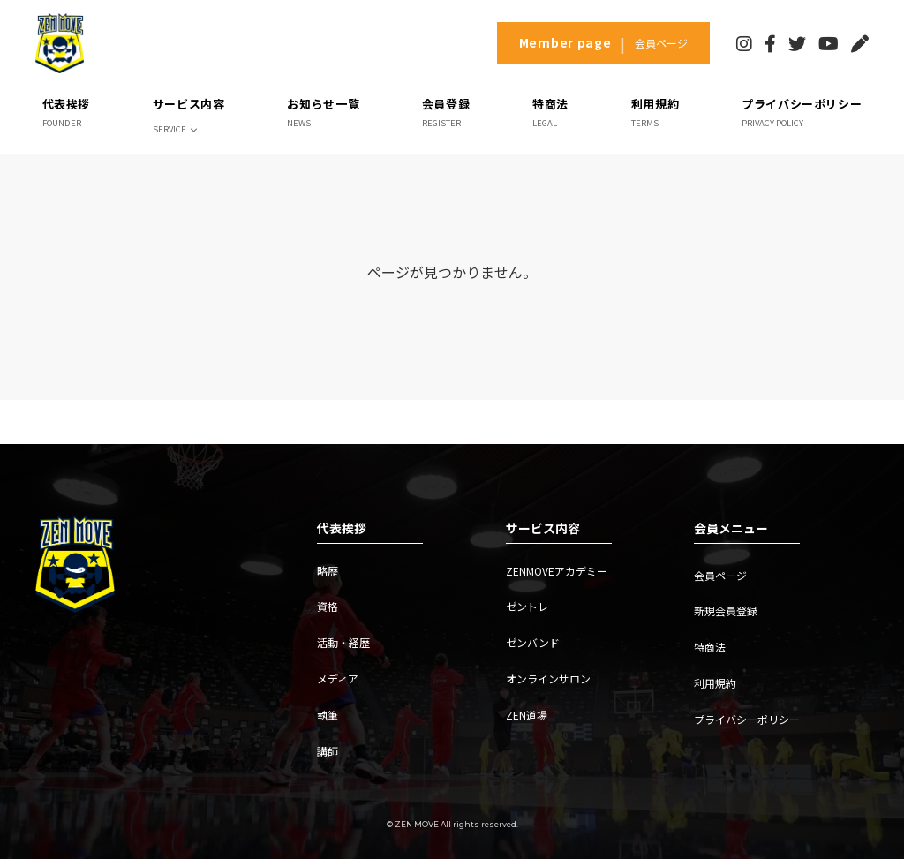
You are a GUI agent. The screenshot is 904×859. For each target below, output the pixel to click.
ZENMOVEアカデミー (556, 570)
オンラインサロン (548, 678)
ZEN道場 (526, 714)
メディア (337, 678)
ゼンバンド (533, 642)
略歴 (327, 570)
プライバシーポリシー (747, 719)
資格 (327, 606)
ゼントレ (527, 606)
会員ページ (720, 575)
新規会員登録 (725, 610)
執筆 (327, 714)
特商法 (710, 646)
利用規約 (715, 682)
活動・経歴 (343, 642)
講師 (327, 750)
